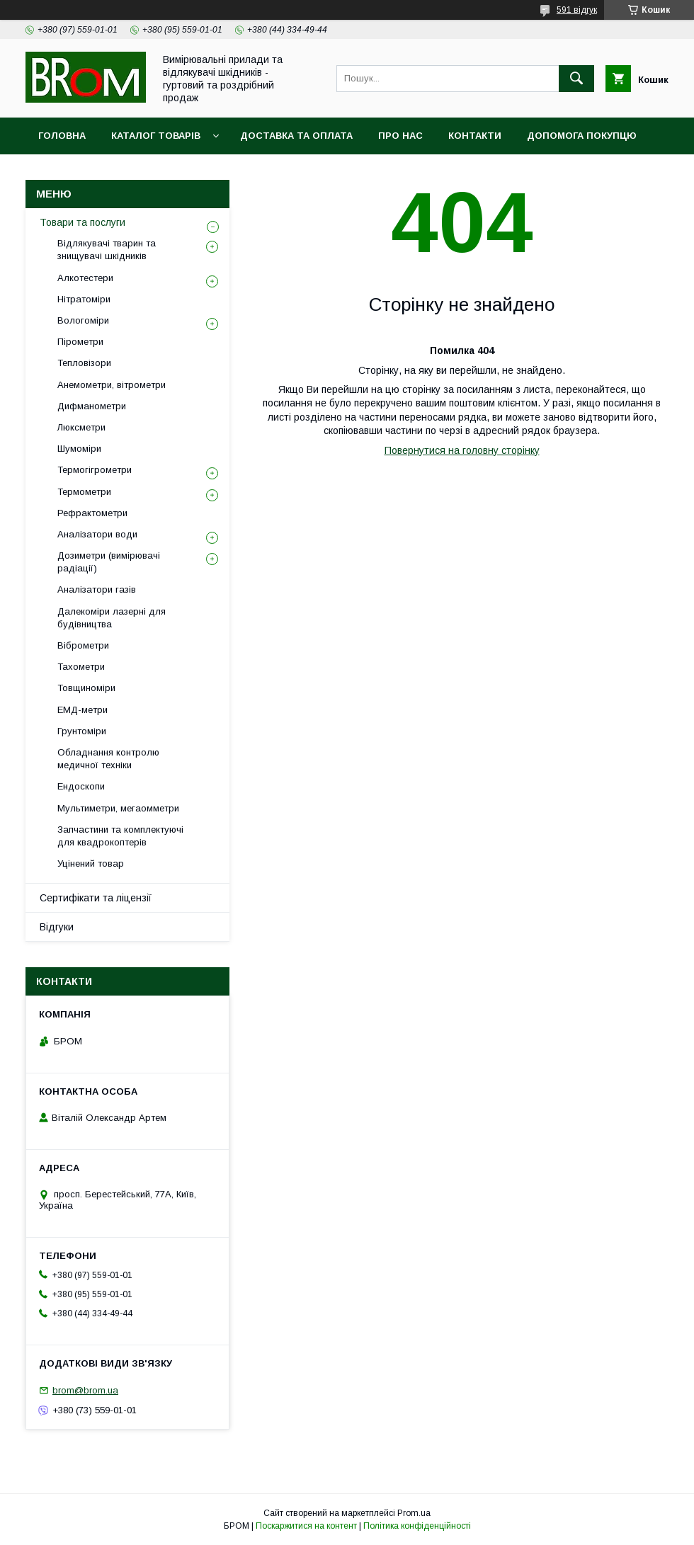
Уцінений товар (90, 863)
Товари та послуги (82, 222)
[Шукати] (576, 78)
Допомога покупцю (582, 135)
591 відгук (577, 10)
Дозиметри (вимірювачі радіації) (108, 562)
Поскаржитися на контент (306, 1526)
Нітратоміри (83, 299)
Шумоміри (79, 448)
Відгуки (57, 927)
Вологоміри (83, 320)
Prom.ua (414, 1513)
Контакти (474, 135)
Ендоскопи (81, 786)
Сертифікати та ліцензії (96, 897)
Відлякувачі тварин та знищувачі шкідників (106, 249)
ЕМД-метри (82, 710)
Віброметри (83, 645)
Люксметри (81, 427)
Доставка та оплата (296, 135)
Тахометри (81, 666)
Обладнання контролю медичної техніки (108, 758)
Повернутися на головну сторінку (462, 450)
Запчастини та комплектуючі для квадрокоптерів (120, 836)
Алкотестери (85, 278)
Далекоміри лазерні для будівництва (111, 617)
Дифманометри (91, 406)
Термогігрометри (94, 469)
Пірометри (80, 341)
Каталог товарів (155, 135)
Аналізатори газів (96, 589)
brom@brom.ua (85, 1390)
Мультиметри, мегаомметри (118, 808)
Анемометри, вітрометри (111, 385)
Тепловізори (84, 363)
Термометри (84, 491)
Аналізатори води (97, 534)
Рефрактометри (92, 513)
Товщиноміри (86, 688)
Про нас (400, 135)
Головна (62, 135)
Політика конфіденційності (417, 1526)
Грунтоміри (81, 731)
